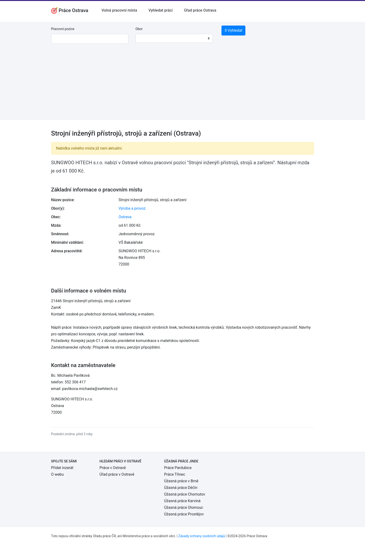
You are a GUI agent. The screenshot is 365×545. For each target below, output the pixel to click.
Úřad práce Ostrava (200, 10)
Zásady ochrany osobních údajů (201, 536)
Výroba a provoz (132, 208)
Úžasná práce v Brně (181, 481)
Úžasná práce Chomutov (184, 494)
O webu (57, 474)
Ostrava (125, 217)
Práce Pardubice (178, 467)
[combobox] (174, 38)
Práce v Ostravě (112, 467)
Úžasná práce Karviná (182, 501)
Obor (139, 29)
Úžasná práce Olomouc (183, 507)
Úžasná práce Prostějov (184, 514)
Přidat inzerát (62, 467)
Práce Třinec (174, 474)
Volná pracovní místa (119, 10)
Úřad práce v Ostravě (116, 474)
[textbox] (145, 38)
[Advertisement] (183, 87)
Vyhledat (233, 30)
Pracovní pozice (62, 29)
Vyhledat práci (161, 10)
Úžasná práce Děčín (181, 487)
